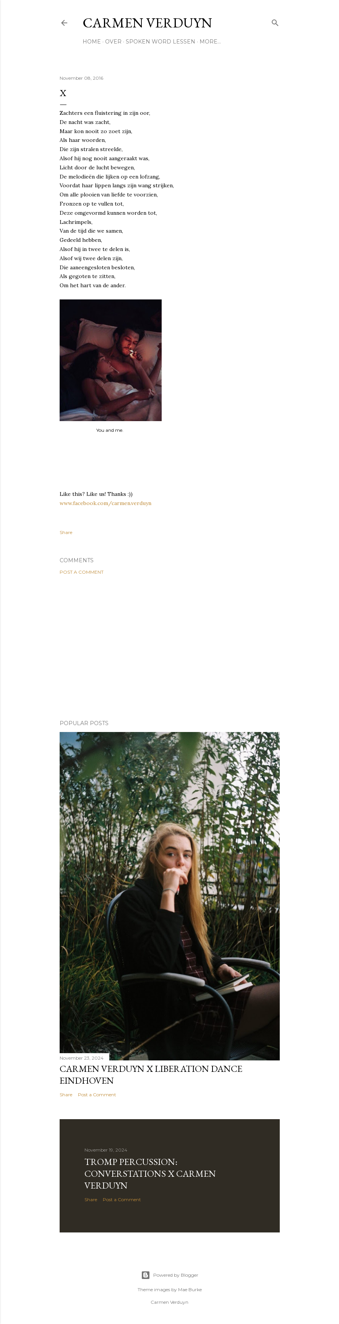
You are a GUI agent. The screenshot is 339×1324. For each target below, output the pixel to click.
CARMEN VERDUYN (147, 23)
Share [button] (66, 532)
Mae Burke (190, 1289)
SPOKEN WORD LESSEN (160, 41)
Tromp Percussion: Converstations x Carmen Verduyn (150, 1173)
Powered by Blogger (169, 1275)
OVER (113, 41)
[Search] (275, 21)
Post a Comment (82, 572)
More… (210, 41)
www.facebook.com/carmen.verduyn (105, 503)
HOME (92, 41)
